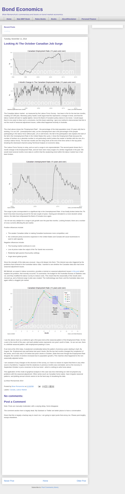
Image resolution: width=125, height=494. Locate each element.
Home (9, 19)
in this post (75, 271)
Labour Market (21, 390)
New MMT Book (23, 19)
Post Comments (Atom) (50, 487)
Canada (13, 390)
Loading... (7, 31)
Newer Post (9, 481)
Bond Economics (22, 9)
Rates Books (40, 19)
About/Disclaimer (69, 19)
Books (53, 19)
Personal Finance (89, 19)
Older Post (81, 481)
